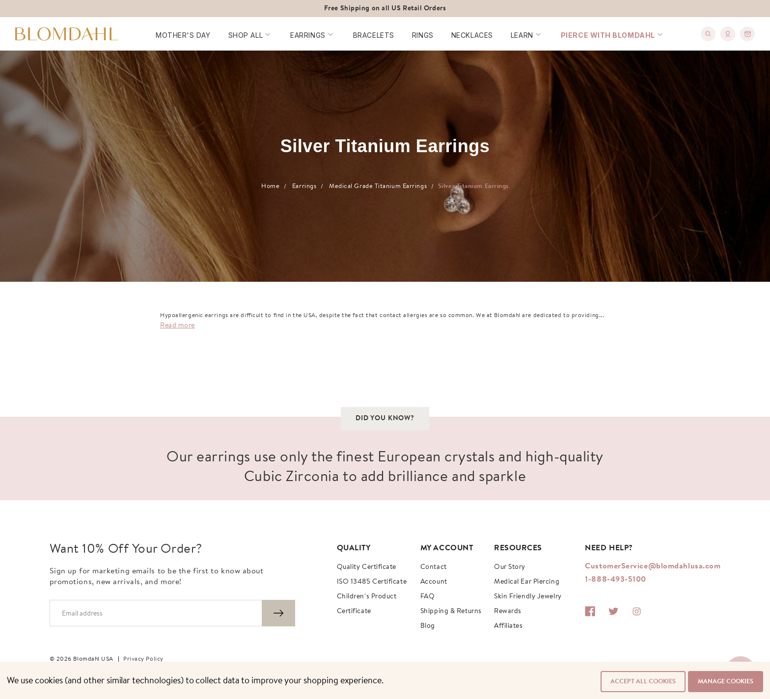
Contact (433, 567)
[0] (748, 31)
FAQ (427, 596)
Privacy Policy (143, 659)
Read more (177, 326)
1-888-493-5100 (615, 580)
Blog (427, 626)
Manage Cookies (725, 681)
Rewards (508, 611)
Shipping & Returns (451, 611)
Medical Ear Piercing (526, 582)
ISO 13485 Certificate (372, 582)
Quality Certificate (366, 567)
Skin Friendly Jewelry (528, 596)
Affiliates (508, 626)
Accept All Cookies (640, 681)
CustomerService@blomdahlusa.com (652, 566)
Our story (509, 567)
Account (433, 582)
